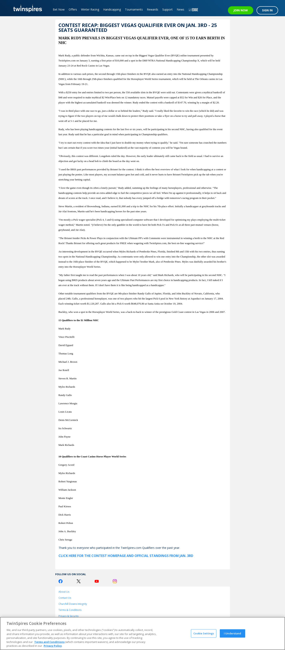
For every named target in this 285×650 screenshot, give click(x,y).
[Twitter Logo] (79, 581)
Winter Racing (90, 9)
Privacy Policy (53, 646)
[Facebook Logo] (61, 581)
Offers (73, 9)
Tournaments (134, 9)
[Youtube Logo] (97, 581)
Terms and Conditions (49, 642)
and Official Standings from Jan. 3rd (159, 555)
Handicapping (112, 9)
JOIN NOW (240, 10)
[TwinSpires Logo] (26, 8)
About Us (64, 591)
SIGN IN (267, 10)
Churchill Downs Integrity (73, 604)
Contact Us (65, 598)
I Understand (232, 633)
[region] (142, 633)
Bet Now (59, 9)
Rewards (152, 9)
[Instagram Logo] (115, 581)
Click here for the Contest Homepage (92, 555)
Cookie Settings (203, 633)
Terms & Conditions (70, 610)
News (180, 9)
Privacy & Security (69, 616)
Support (167, 9)
